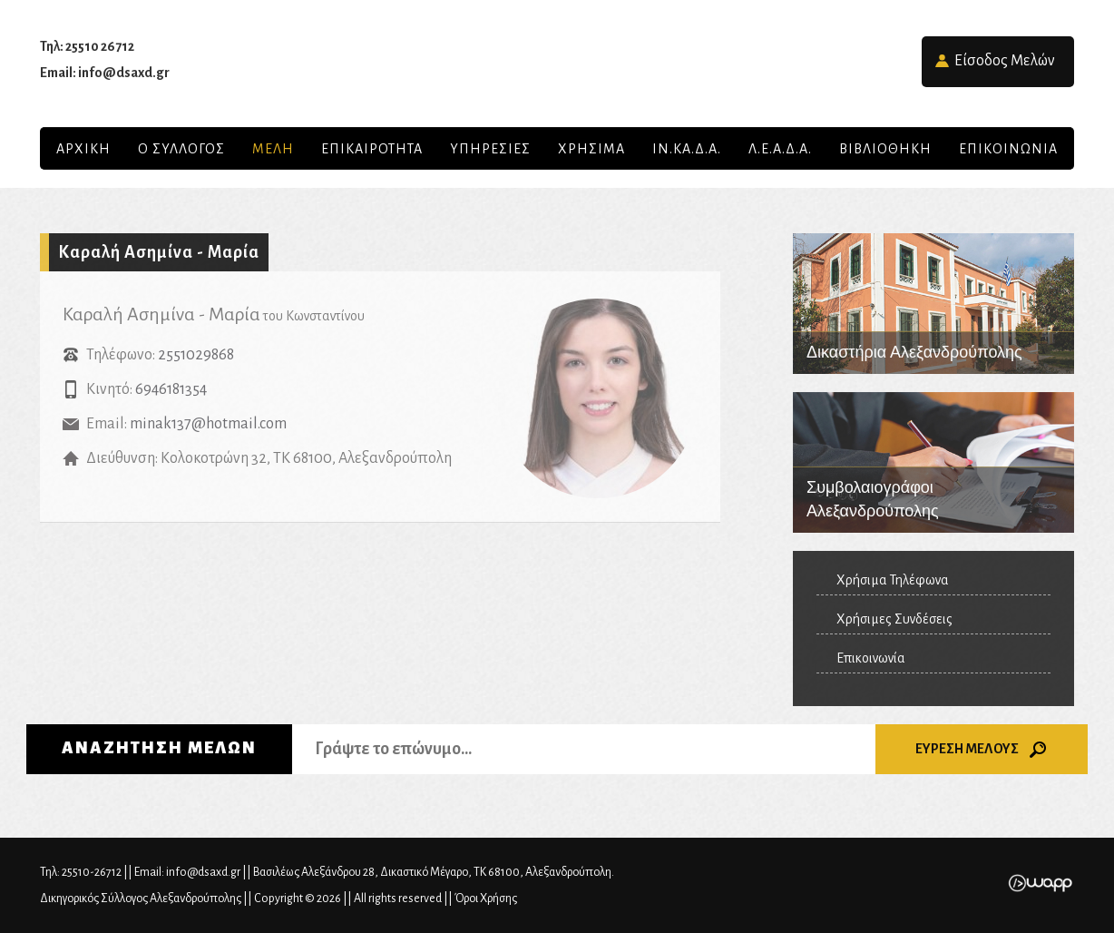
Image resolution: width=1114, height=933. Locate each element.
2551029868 (196, 355)
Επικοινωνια (1008, 149)
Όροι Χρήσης (485, 898)
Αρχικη (83, 149)
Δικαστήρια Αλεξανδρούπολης (933, 303)
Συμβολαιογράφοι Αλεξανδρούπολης (933, 462)
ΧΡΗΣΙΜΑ (591, 149)
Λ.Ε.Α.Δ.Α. (780, 149)
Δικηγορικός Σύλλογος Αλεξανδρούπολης (557, 63)
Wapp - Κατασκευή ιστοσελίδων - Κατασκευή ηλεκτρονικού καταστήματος (1040, 883)
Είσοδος (1004, 61)
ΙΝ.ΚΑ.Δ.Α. (686, 149)
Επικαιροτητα (372, 149)
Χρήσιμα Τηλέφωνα (892, 580)
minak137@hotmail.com (208, 424)
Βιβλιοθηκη (885, 149)
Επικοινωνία (870, 658)
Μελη (273, 149)
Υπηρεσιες (490, 149)
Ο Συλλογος (181, 149)
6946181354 (171, 389)
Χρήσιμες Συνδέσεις (894, 619)
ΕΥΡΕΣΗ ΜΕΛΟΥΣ (981, 750)
